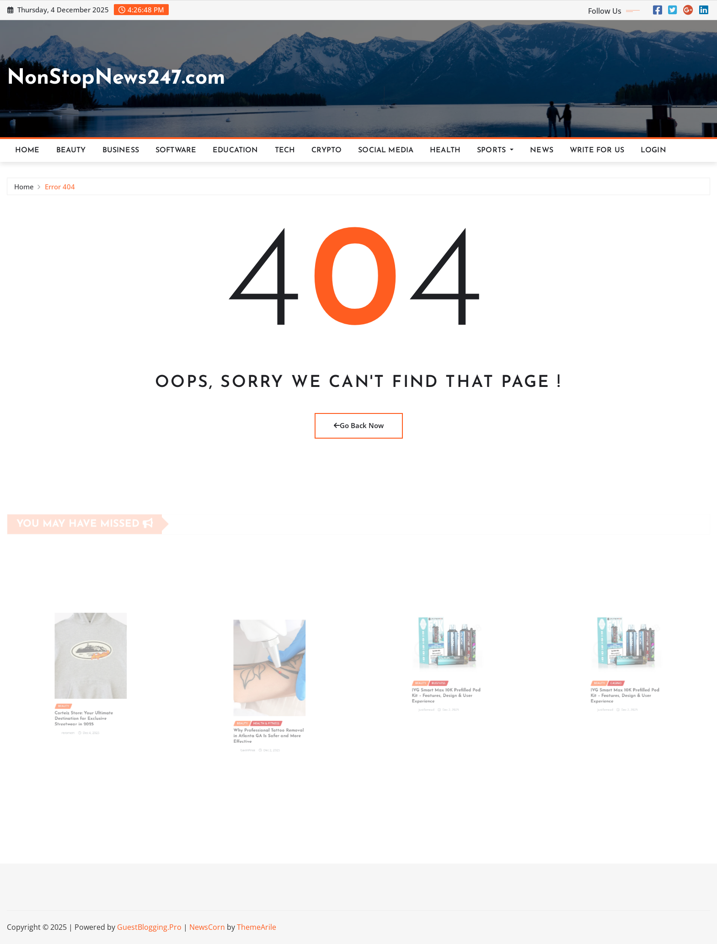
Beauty (71, 150)
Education (235, 150)
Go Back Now (359, 425)
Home (27, 150)
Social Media (385, 150)
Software (175, 150)
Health (445, 150)
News (541, 150)
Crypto (326, 150)
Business (120, 150)
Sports (495, 150)
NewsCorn (207, 927)
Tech (285, 150)
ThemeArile (256, 927)
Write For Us (597, 150)
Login (653, 150)
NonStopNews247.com (116, 78)
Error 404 (60, 189)
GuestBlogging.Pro (149, 927)
